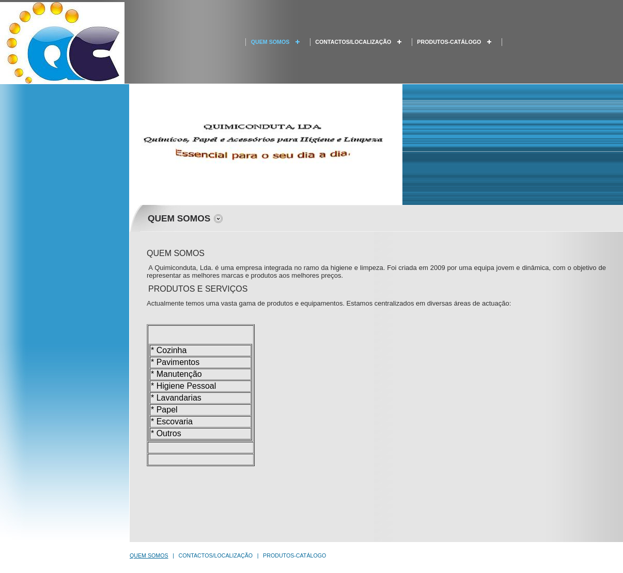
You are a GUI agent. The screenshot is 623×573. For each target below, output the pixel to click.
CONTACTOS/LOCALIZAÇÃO (353, 42)
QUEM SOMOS (270, 42)
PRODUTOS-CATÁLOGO (449, 42)
